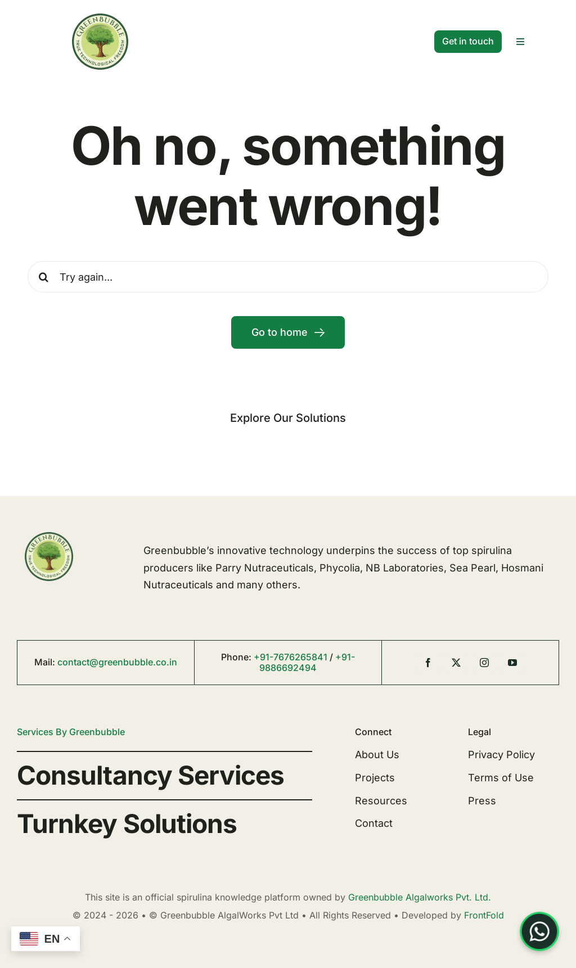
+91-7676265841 (290, 657)
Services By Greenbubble (71, 731)
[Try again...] (288, 276)
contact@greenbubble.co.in (117, 662)
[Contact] (468, 41)
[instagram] (484, 663)
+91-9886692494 (307, 662)
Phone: (237, 657)
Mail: (45, 662)
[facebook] (428, 663)
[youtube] (512, 663)
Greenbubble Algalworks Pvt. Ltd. (419, 897)
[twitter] (456, 663)
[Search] (43, 276)
